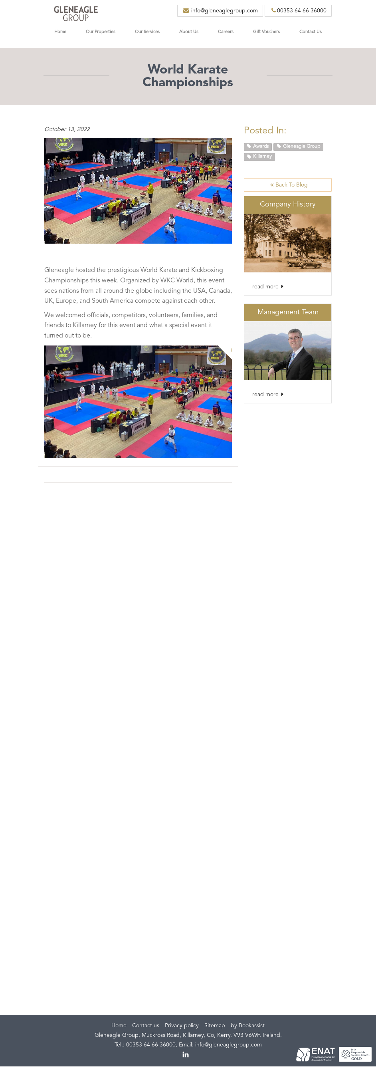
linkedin (186, 1055)
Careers (226, 32)
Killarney (259, 156)
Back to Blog (288, 185)
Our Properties (100, 32)
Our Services (147, 32)
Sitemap (214, 1025)
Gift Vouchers (266, 32)
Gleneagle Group (298, 146)
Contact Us (310, 32)
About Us (188, 32)
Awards (258, 146)
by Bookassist (248, 1025)
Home (60, 32)
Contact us (145, 1025)
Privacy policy (182, 1025)
